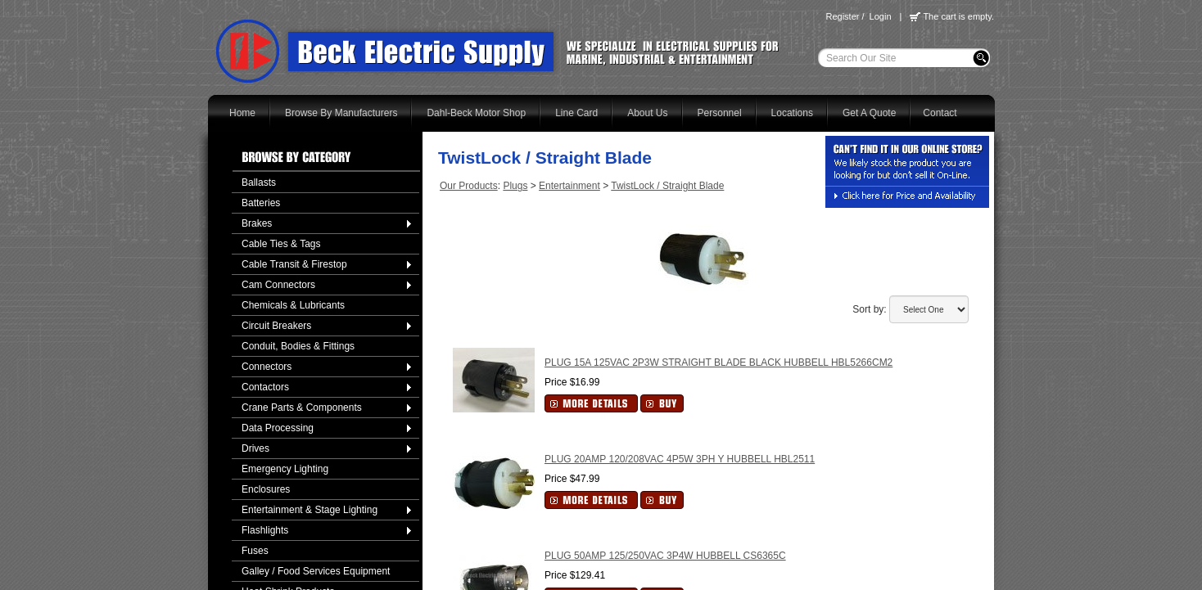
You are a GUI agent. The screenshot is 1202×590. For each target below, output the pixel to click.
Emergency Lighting (285, 469)
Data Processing (278, 428)
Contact (939, 113)
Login (881, 16)
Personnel (720, 113)
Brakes (257, 223)
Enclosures (266, 489)
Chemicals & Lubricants (293, 305)
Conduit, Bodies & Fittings (298, 346)
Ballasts (259, 182)
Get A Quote (869, 113)
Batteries (261, 203)
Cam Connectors (278, 284)
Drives (255, 448)
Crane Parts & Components (302, 407)
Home (242, 113)
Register (842, 16)
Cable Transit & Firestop (294, 264)
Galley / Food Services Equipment (316, 571)
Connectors (266, 366)
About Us (647, 113)
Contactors (265, 387)
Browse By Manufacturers (341, 113)
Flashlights (265, 530)
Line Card (576, 113)
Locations (792, 113)
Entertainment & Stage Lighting (309, 510)
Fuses (255, 550)
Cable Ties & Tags (281, 244)
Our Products (469, 185)
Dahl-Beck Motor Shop (476, 113)
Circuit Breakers (276, 325)
